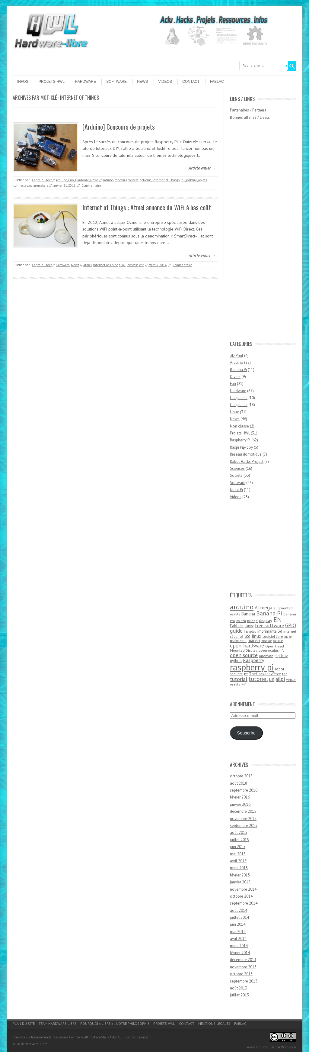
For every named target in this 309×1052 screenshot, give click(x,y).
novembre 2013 (243, 967)
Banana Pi (238, 369)
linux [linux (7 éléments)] (256, 636)
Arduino (61, 180)
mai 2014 (238, 931)
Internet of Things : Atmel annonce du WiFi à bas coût (146, 207)
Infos (22, 81)
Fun (71, 180)
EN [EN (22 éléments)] (277, 619)
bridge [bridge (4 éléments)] (252, 620)
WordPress (288, 1047)
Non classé (239, 426)
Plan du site (24, 1023)
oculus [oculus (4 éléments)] (278, 640)
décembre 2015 (243, 811)
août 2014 (238, 910)
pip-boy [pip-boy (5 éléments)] (281, 655)
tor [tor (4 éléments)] (284, 674)
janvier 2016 (240, 804)
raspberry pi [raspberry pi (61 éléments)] (252, 667)
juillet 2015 (239, 839)
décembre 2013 (243, 959)
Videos (165, 81)
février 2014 (240, 952)
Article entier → (202, 168)
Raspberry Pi (240, 440)
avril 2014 (238, 938)
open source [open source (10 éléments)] (244, 655)
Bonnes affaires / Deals (250, 117)
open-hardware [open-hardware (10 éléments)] (247, 645)
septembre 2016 (243, 790)
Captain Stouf (42, 180)
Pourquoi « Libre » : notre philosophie (114, 1023)
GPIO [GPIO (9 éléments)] (290, 625)
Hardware (85, 81)
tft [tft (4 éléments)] (246, 674)
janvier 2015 (240, 882)
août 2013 (238, 988)
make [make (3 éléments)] (287, 636)
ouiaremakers (38, 185)
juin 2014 (237, 924)
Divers (235, 376)
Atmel (87, 265)
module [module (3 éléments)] (266, 641)
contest (133, 180)
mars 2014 (239, 945)
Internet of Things (166, 180)
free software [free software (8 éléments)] (269, 625)
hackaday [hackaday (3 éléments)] (250, 631)
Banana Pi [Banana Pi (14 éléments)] (269, 613)
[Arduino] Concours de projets (118, 126)
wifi (141, 265)
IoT (183, 180)
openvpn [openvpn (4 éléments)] (266, 655)
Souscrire (246, 733)
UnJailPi (236, 489)
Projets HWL (240, 433)
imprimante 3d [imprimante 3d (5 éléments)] (269, 631)
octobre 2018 (241, 776)
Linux (234, 412)
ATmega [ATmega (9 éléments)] (263, 607)
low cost (132, 265)
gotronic (145, 180)
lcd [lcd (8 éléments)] (247, 636)
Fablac (217, 81)
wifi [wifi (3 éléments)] (244, 684)
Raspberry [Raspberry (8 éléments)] (253, 660)
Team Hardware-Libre (57, 1023)
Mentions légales (214, 1023)
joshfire (191, 180)
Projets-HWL (52, 81)
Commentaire (91, 185)
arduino (108, 180)
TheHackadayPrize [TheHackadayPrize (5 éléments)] (265, 673)
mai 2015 (238, 854)
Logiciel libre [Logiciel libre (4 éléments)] (273, 636)
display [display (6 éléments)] (265, 620)
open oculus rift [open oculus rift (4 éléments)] (271, 650)
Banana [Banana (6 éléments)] (248, 614)
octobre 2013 (241, 973)
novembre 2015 (243, 818)
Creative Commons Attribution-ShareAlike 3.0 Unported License (102, 1037)
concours (121, 180)
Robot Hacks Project (246, 461)
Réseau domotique (246, 454)
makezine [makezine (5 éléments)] (238, 640)
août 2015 (238, 832)
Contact (190, 81)
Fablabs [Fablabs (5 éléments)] (237, 625)
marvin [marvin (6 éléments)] (254, 640)
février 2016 (240, 797)
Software (116, 81)
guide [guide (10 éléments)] (236, 630)
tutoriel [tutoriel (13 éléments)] (258, 679)
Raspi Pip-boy (241, 447)
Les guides (238, 397)
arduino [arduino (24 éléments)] (241, 606)
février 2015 (240, 875)
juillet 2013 (239, 995)
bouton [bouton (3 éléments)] (241, 621)
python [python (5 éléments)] (236, 660)
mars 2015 (239, 867)
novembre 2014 (243, 889)
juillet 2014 (239, 917)
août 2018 (238, 783)
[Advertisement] (254, 233)
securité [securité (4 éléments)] (236, 674)
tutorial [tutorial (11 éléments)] (238, 679)
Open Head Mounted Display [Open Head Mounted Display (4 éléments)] (257, 648)
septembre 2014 (243, 903)
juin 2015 (237, 846)
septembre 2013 (243, 981)
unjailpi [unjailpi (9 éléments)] (277, 679)
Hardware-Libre (36, 1044)
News (142, 81)
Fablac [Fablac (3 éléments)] (249, 626)
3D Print (236, 355)
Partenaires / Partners (248, 110)
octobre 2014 (241, 896)
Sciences (237, 468)
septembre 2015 (243, 825)
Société (236, 475)
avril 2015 (238, 860)
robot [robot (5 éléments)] (279, 669)
